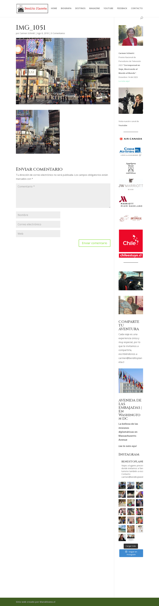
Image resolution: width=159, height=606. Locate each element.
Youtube (123, 125)
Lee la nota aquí (128, 446)
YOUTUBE (108, 8)
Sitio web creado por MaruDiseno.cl (35, 601)
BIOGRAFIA (66, 8)
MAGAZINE (94, 8)
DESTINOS (80, 8)
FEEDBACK (122, 8)
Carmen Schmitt (27, 33)
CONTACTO (137, 8)
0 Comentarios (58, 33)
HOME (54, 8)
